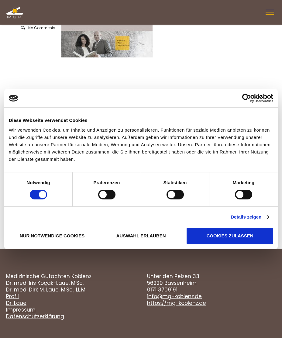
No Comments (41, 27)
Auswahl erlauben (141, 235)
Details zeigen (246, 216)
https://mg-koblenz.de (176, 303)
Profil (12, 296)
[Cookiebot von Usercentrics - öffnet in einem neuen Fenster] (246, 98)
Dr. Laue (16, 303)
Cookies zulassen (229, 235)
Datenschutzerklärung (35, 316)
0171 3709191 (162, 289)
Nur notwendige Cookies (52, 235)
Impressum (21, 309)
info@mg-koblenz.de (174, 296)
